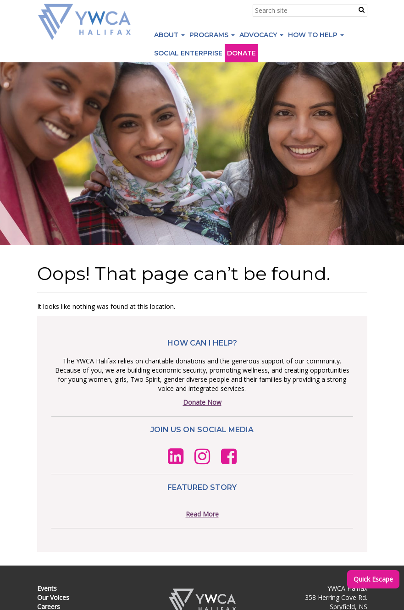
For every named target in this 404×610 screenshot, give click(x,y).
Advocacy (261, 35)
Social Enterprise (188, 53)
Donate (241, 53)
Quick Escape (373, 579)
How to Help (316, 35)
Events (47, 588)
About (169, 35)
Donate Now (202, 402)
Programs (212, 35)
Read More (202, 514)
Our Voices (53, 597)
